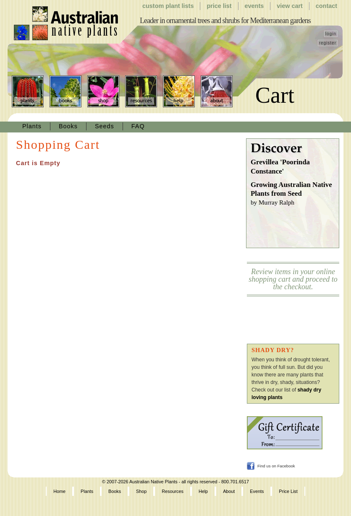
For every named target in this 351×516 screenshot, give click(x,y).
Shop (103, 91)
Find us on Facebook (276, 466)
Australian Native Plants (66, 23)
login (330, 33)
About (217, 91)
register (327, 43)
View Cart (290, 6)
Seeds (104, 126)
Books (65, 91)
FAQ (138, 126)
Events (254, 6)
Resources (141, 91)
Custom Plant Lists (168, 6)
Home (59, 491)
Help (179, 91)
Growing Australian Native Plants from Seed (295, 194)
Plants (28, 91)
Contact (326, 6)
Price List (219, 6)
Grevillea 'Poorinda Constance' (280, 166)
